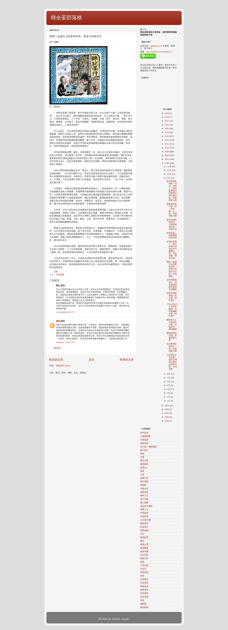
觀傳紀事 (144, 537)
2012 (167, 140)
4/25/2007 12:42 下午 (65, 342)
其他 (142, 576)
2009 (167, 152)
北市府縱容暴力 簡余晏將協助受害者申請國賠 (171, 284)
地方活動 (144, 499)
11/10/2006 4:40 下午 (65, 312)
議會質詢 (144, 443)
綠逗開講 (144, 607)
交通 (142, 457)
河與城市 (144, 593)
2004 (167, 409)
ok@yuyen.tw (156, 46)
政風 (142, 562)
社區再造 (144, 583)
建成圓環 (144, 548)
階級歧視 (144, 586)
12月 (169, 166)
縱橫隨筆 (144, 464)
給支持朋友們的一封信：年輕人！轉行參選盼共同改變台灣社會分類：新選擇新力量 (171, 190)
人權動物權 (145, 436)
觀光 (142, 541)
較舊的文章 (127, 359)
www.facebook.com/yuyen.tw (158, 52)
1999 (167, 421)
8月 (169, 374)
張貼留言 (57, 348)
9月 (169, 178)
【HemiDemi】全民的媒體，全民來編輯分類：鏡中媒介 (172, 310)
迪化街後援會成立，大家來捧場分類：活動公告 (171, 224)
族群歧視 (144, 492)
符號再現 (144, 513)
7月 (169, 378)
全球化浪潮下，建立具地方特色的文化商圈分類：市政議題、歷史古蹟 (171, 249)
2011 (167, 144)
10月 (169, 174)
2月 (169, 397)
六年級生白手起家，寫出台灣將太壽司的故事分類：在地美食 (171, 362)
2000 (167, 417)
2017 (167, 121)
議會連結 (144, 590)
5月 (169, 385)
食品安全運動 (146, 506)
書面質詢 (144, 523)
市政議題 (60, 275)
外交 (142, 534)
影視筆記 (144, 527)
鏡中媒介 (144, 450)
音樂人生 (144, 509)
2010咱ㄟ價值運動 (148, 447)
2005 (167, 405)
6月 (169, 381)
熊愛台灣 (144, 544)
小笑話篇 (144, 565)
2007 (167, 159)
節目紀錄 (144, 433)
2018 (167, 117)
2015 (167, 128)
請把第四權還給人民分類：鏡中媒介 (171, 296)
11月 (169, 170)
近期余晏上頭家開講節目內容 (171, 235)
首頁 (91, 359)
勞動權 (143, 604)
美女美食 (144, 555)
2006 (167, 163)
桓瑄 (58, 321)
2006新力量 (145, 520)
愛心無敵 (144, 502)
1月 (169, 401)
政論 (142, 453)
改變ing (143, 467)
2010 (167, 148)
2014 (167, 132)
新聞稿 (143, 485)
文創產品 (144, 579)
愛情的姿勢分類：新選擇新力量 (171, 336)
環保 (142, 471)
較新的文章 (56, 359)
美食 (142, 600)
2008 (167, 155)
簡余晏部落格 (66, 18)
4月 (169, 389)
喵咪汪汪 (144, 495)
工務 (142, 474)
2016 (167, 125)
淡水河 (143, 569)
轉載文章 (144, 558)
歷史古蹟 (144, 460)
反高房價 (144, 597)
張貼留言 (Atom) (63, 366)
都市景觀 (144, 481)
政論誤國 (144, 551)
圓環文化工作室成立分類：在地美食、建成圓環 (171, 324)
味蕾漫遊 (144, 572)
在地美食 (144, 516)
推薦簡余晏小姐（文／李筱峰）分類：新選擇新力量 (171, 210)
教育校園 (144, 530)
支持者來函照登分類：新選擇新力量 (171, 347)
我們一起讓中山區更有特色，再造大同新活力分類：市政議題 (171, 269)
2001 (167, 413)
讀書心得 (144, 478)
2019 (167, 113)
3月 (169, 393)
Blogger (125, 619)
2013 (167, 136)
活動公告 (144, 488)
